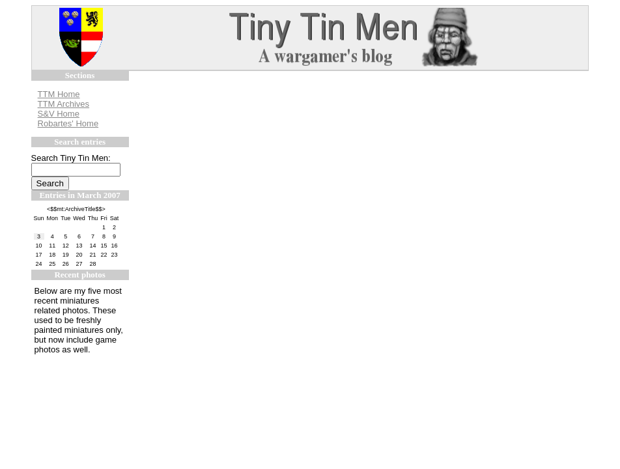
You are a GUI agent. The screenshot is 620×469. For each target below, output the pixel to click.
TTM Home (59, 94)
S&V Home (58, 114)
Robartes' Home (68, 123)
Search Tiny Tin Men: (71, 158)
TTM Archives (63, 104)
